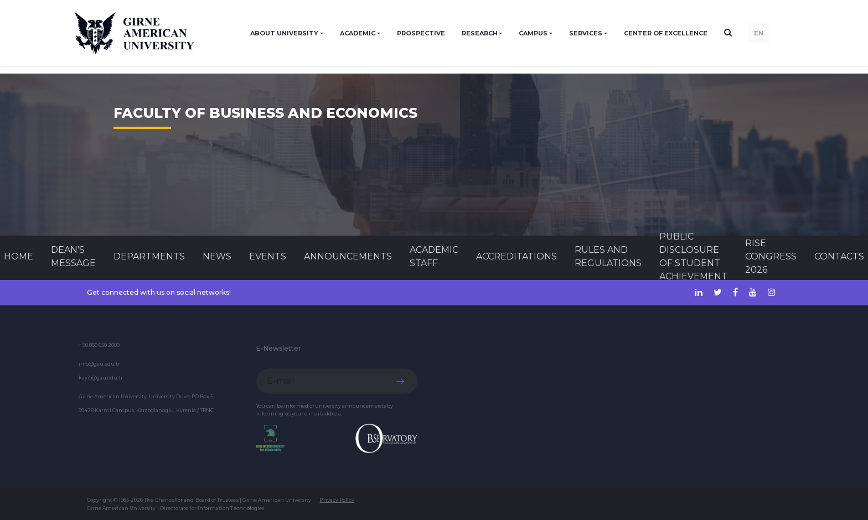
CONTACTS (839, 256)
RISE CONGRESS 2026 (771, 256)
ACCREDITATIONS (516, 256)
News (217, 256)
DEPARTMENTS (149, 256)
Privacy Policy (336, 500)
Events (267, 256)
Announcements (348, 256)
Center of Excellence (665, 33)
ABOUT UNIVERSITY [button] (284, 33)
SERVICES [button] (585, 33)
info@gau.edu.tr (99, 364)
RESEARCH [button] (480, 33)
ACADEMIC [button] (357, 33)
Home (18, 256)
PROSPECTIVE (421, 33)
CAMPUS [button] (533, 33)
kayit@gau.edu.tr (101, 378)
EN (758, 33)
